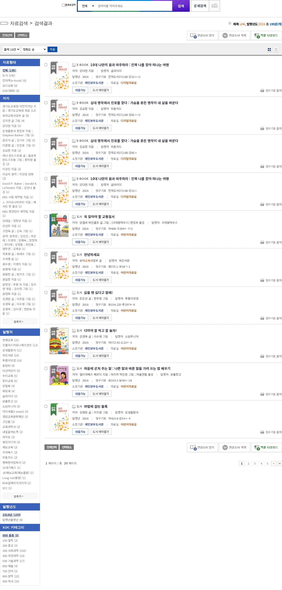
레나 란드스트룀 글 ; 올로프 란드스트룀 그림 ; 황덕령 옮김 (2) (19, 159)
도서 (8, 75)
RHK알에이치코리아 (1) (16, 483)
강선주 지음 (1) (11, 226)
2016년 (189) (11, 515)
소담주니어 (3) (11, 406)
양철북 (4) (8, 386)
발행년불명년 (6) (12, 520)
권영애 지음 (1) (11, 269)
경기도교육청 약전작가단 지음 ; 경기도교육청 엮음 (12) (19, 108)
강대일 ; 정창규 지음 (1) (17, 221)
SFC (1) (7, 488)
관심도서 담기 (202, 35)
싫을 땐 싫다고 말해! (98, 292)
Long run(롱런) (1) (14, 478)
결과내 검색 (68, 5)
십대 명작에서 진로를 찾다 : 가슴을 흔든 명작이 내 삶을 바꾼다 (134, 102)
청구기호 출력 (274, 90)
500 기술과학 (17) (13, 561)
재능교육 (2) (9, 447)
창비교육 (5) (9, 381)
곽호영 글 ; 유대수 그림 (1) (18, 254)
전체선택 (7, 35)
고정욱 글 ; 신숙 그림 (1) (17, 231)
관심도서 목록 (234, 35)
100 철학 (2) (10, 540)
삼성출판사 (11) (12, 350)
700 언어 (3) (10, 571)
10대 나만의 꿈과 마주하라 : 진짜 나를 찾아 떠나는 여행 (129, 64)
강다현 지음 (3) (11, 126)
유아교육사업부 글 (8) (15, 115)
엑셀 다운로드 (266, 35)
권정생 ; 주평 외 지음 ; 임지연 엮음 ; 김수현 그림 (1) (19, 286)
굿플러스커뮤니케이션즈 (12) (20, 345)
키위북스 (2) (9, 452)
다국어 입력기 (214, 6)
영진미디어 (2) (11, 442)
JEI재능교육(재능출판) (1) (18, 473)
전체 (9, 70)
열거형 (269, 49)
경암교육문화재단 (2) (15, 416)
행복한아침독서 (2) (13, 462)
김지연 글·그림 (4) (13, 121)
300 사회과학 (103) (14, 550)
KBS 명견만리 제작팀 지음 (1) (18, 213)
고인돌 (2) (8, 422)
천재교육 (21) (10, 340)
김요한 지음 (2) (11, 150)
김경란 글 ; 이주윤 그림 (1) (18, 299)
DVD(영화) (10, 91)
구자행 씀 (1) (10, 259)
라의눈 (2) (8, 437)
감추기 (20, 321)
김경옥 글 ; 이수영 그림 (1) (18, 304)
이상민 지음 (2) (11, 169)
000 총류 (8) (10, 535)
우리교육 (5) (9, 376)
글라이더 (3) (9, 396)
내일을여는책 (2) (12, 432)
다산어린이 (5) (11, 370)
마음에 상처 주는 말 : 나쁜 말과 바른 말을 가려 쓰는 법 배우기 (127, 368)
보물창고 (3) (9, 401)
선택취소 (22, 35)
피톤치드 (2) (9, 457)
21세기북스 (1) (11, 467)
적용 (52, 49)
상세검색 (200, 5)
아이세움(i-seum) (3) (15, 411)
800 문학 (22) (10, 576)
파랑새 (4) (8, 391)
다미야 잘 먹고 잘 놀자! (100, 330)
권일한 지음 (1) (11, 279)
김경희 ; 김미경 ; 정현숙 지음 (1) (18, 311)
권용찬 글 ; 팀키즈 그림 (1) (18, 274)
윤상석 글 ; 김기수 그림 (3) (18, 140)
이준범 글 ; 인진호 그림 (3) (18, 145)
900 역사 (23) (10, 581)
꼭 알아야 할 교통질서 (99, 216)
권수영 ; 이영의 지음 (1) (17, 264)
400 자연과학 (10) (13, 556)
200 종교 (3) (10, 545)
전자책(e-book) (14, 80)
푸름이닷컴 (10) (12, 360)
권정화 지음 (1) (11, 294)
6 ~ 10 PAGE (273, 463)
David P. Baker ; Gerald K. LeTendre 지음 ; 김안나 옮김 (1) (19, 187)
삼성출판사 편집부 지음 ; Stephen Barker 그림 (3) (18, 133)
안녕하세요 (92, 254)
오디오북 (9, 85)
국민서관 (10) (10, 355)
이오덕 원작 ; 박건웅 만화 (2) (18, 176)
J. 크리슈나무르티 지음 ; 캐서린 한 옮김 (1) (19, 204)
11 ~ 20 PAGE (279, 463)
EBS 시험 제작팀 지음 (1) (17, 197)
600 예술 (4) (10, 566)
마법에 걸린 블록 (96, 406)
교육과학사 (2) (11, 427)
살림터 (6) (8, 365)
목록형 (276, 49)
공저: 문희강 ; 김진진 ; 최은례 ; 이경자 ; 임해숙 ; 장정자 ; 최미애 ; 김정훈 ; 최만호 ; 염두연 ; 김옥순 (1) (19, 242)
